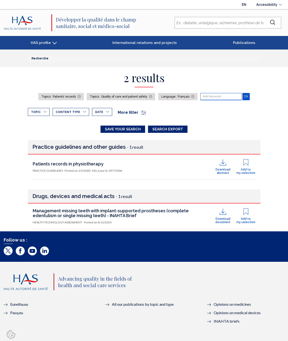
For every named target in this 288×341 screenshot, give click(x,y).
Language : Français (175, 96)
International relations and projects (144, 43)
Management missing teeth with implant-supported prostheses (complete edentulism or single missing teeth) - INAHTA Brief (111, 213)
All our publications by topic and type (143, 304)
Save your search (123, 129)
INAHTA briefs (227, 321)
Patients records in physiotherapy (68, 163)
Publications (244, 43)
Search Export (167, 129)
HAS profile (41, 43)
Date (99, 112)
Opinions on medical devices (237, 312)
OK (247, 96)
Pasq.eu (16, 312)
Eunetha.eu (19, 304)
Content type (68, 112)
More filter (132, 112)
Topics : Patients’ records (59, 96)
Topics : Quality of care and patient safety (119, 96)
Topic (36, 112)
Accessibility (266, 5)
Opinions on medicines (232, 304)
